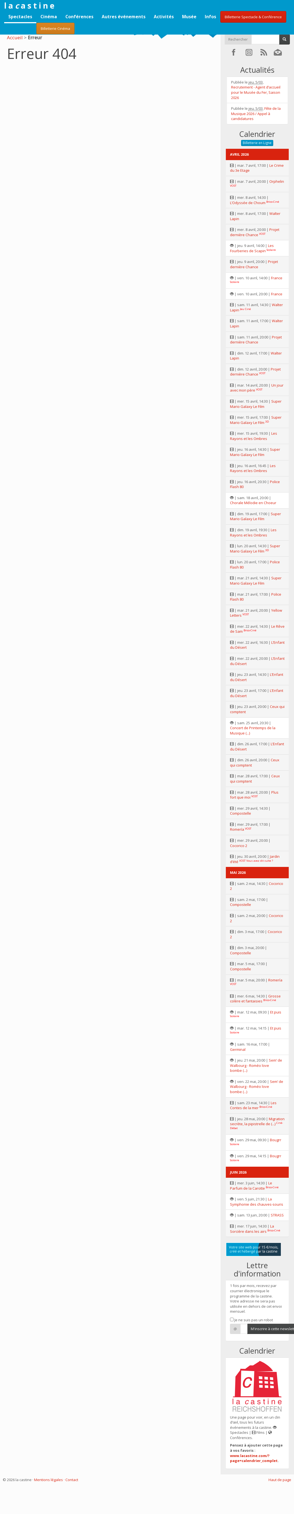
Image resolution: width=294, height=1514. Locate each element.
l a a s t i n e (29, 5)
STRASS (277, 1215)
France (276, 277)
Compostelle (240, 813)
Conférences (79, 17)
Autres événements (123, 17)
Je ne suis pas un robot (251, 1319)
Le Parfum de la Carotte (251, 1186)
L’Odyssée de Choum (247, 202)
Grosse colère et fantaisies (255, 999)
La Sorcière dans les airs (252, 1229)
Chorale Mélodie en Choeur (253, 502)
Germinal (238, 1049)
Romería (237, 829)
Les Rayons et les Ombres (253, 436)
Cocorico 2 (238, 845)
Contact (71, 1479)
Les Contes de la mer (253, 1105)
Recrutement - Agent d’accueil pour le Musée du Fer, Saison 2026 (255, 92)
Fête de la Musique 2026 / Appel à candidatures (256, 113)
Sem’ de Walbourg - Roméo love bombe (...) (256, 1065)
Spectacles (20, 17)
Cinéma (48, 17)
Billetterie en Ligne (257, 142)
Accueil (15, 37)
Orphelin (276, 181)
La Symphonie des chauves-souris (256, 1202)
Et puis (275, 1012)
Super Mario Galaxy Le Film (256, 404)
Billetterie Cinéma (55, 28)
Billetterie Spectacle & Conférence (253, 16)
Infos (210, 17)
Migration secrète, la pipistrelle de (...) (257, 1121)
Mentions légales (48, 1479)
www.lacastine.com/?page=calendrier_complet (254, 1458)
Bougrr (275, 1139)
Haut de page (280, 1479)
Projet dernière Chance (254, 232)
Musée (189, 17)
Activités (164, 17)
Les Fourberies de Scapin (252, 248)
